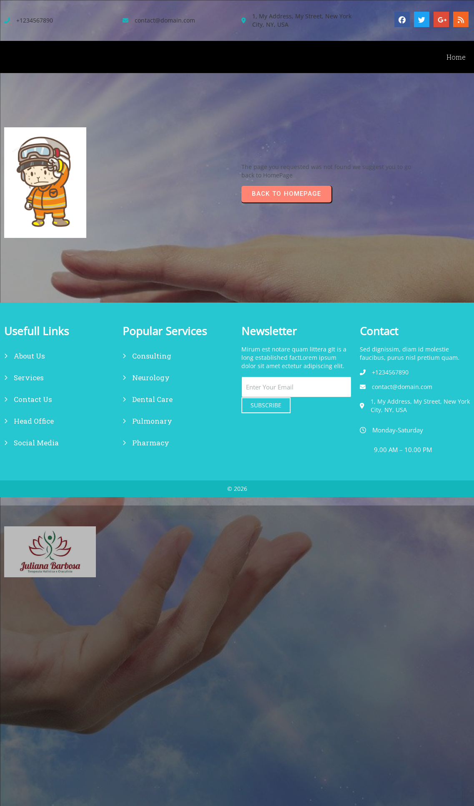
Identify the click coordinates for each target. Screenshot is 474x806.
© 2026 (237, 489)
